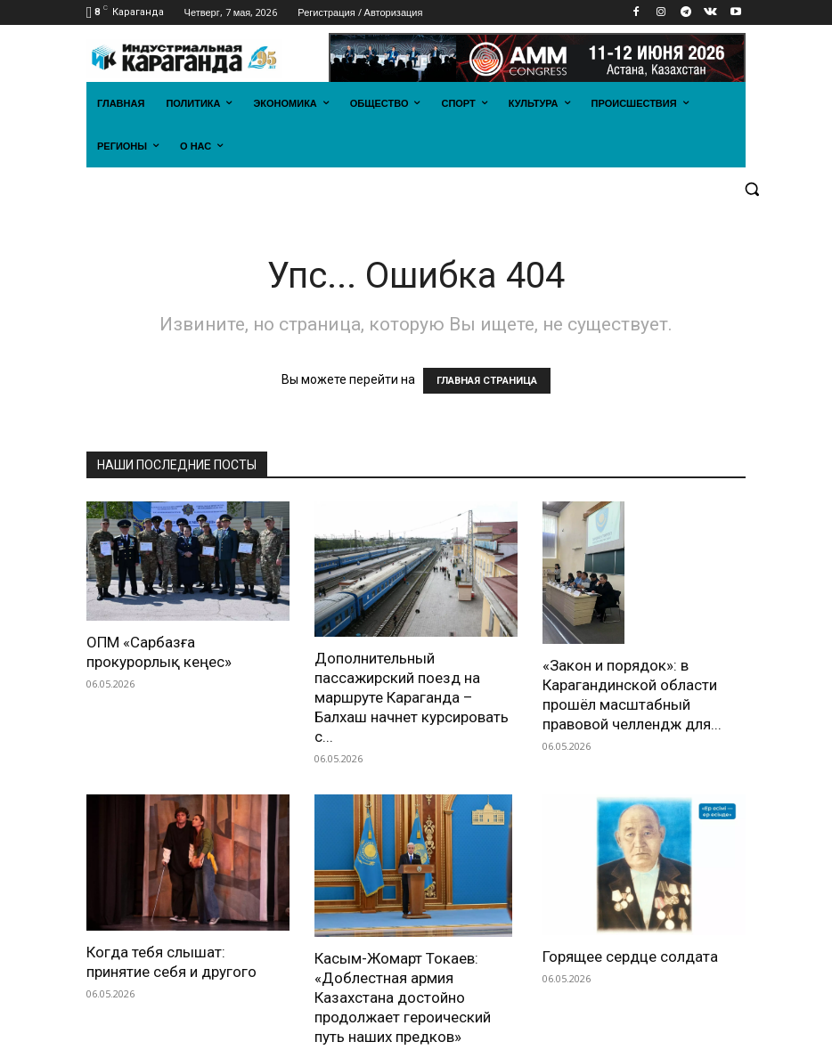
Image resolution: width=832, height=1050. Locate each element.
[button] (751, 189)
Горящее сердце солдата (630, 956)
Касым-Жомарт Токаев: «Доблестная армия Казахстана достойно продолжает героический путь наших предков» (402, 997)
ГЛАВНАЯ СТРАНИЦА (486, 381)
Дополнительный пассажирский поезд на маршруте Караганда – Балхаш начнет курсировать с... (411, 697)
